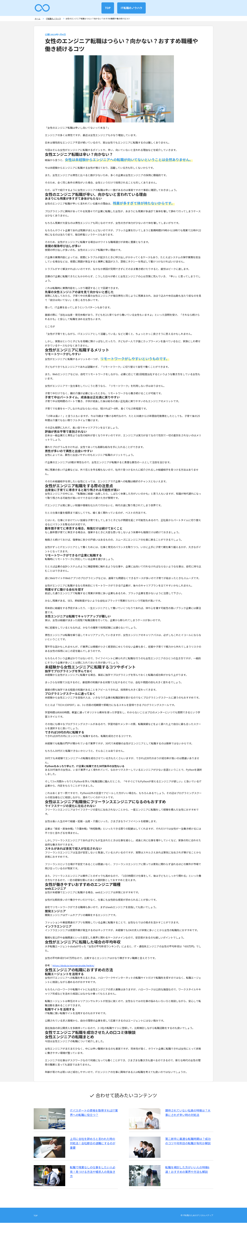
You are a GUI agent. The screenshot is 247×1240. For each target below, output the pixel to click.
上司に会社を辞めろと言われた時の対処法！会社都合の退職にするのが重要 (94, 1148)
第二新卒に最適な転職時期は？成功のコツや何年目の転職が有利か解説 (187, 1148)
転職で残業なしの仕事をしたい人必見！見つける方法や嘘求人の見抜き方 (95, 1181)
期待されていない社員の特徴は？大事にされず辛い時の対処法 (187, 1115)
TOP (106, 8)
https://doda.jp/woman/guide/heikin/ (74, 968)
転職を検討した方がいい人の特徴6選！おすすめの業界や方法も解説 (187, 1181)
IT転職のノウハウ (132, 8)
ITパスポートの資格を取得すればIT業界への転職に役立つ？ (95, 1115)
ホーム (36, 19)
